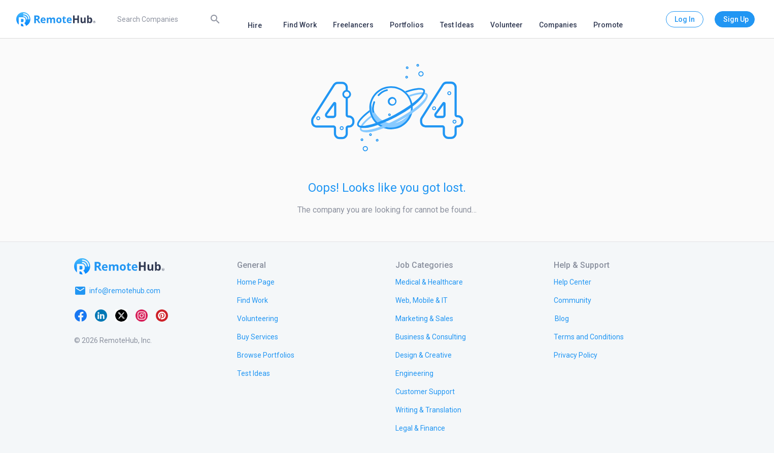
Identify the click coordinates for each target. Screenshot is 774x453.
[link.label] (572, 281)
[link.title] (256, 281)
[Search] (215, 19)
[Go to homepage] (119, 266)
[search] (167, 19)
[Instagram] (141, 315)
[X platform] (121, 315)
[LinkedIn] (101, 315)
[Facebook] (81, 315)
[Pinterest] (162, 315)
